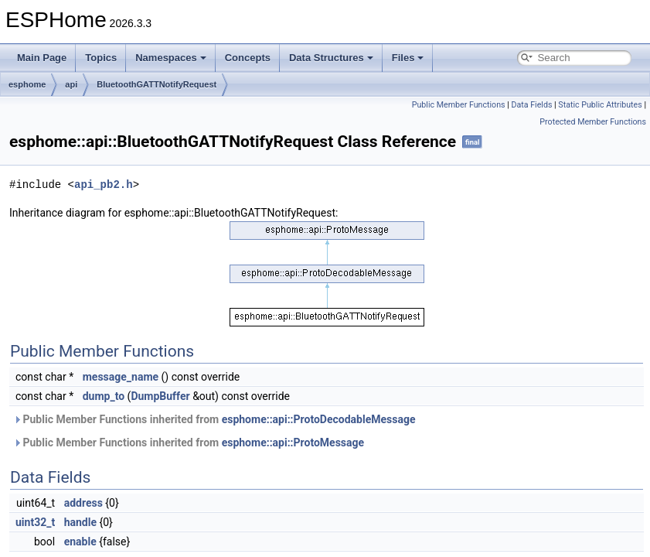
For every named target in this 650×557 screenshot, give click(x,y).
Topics (101, 57)
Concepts (248, 57)
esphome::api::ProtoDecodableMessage (319, 419)
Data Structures (331, 57)
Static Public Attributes (599, 105)
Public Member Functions (458, 105)
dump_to (103, 396)
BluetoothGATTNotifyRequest (156, 84)
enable (80, 541)
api (71, 84)
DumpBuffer (160, 396)
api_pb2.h (103, 184)
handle (80, 522)
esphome (27, 84)
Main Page (41, 57)
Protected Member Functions (592, 122)
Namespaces (170, 57)
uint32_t (35, 522)
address (83, 503)
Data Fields (531, 105)
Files (408, 57)
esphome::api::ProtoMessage (293, 442)
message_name (120, 377)
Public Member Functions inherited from (214, 419)
